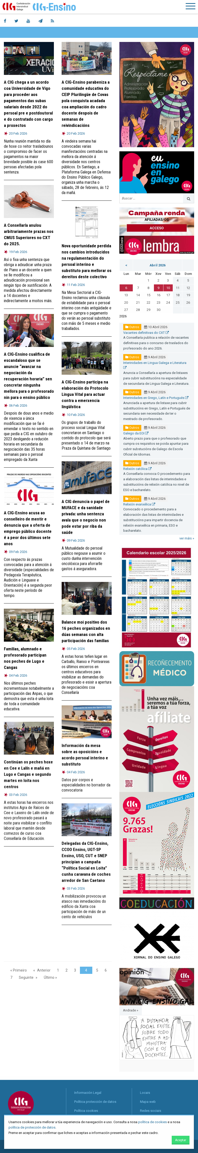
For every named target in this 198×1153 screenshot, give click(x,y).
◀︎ (127, 1043)
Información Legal (87, 1093)
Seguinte (26, 977)
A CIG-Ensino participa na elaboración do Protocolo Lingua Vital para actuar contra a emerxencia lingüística (85, 394)
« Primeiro (18, 970)
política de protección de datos (32, 1127)
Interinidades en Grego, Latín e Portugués (155, 398)
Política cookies (86, 1111)
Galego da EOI (135, 433)
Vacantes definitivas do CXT (146, 333)
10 (168, 288)
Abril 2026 (158, 265)
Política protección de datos (95, 1102)
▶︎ (190, 1043)
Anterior (44, 970)
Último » (50, 977)
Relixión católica (137, 469)
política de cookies (152, 1122)
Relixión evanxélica (139, 504)
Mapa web (148, 1102)
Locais (145, 1093)
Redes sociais (150, 1111)
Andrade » (130, 1010)
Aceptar (180, 1140)
